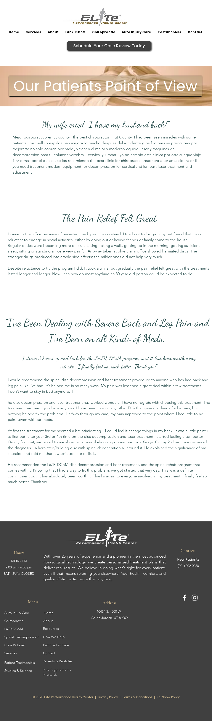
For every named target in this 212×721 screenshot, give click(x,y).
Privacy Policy (108, 697)
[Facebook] (184, 598)
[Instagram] (195, 598)
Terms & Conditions (137, 697)
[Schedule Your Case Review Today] (109, 46)
